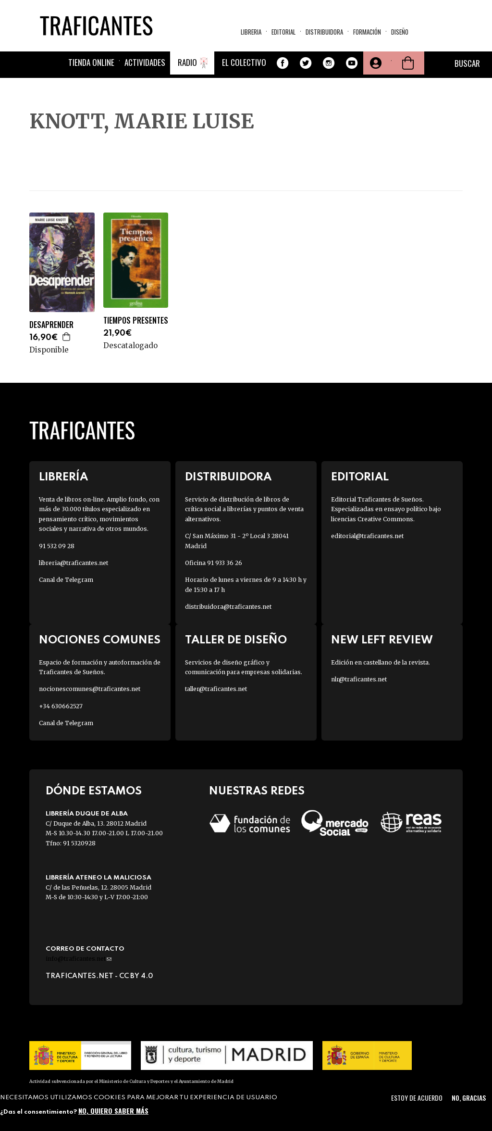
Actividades (144, 62)
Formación (367, 32)
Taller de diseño (236, 640)
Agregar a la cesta (66, 336)
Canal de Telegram (66, 579)
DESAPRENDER (51, 325)
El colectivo (244, 62)
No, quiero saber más (113, 1111)
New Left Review (382, 640)
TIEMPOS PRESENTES (135, 320)
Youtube (351, 63)
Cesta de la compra (407, 63)
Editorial (283, 32)
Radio (187, 62)
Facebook (282, 63)
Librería (63, 477)
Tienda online (91, 62)
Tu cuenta (374, 63)
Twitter (305, 63)
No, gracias (469, 1098)
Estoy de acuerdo (417, 1098)
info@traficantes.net (78, 958)
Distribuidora (324, 32)
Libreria (251, 32)
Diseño (399, 32)
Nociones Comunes (99, 640)
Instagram (328, 63)
